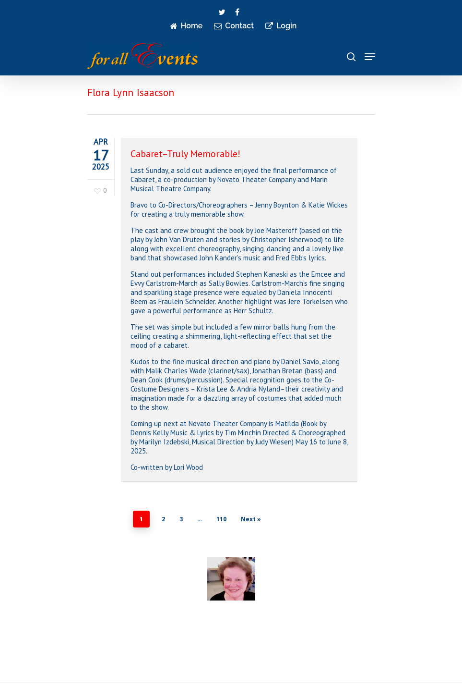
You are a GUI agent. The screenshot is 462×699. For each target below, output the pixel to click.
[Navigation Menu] (370, 56)
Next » (251, 519)
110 (221, 519)
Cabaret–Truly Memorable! (185, 153)
